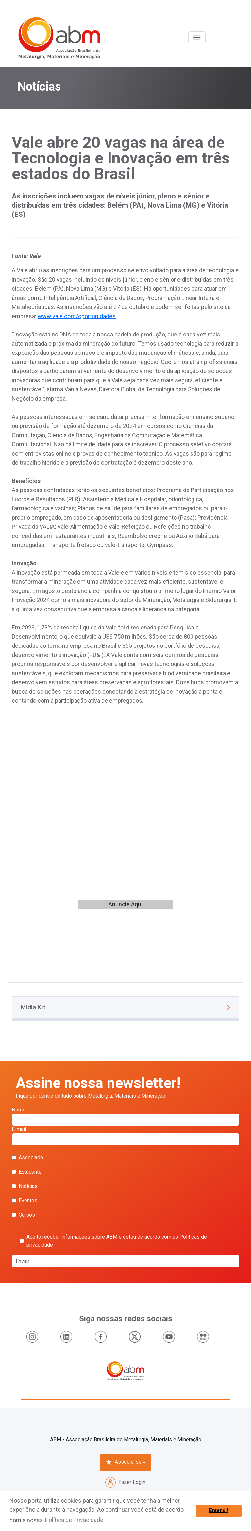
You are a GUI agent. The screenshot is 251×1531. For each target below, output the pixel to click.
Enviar (22, 1261)
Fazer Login (125, 1482)
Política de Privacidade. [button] (75, 1519)
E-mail (125, 1135)
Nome (125, 1116)
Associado (27, 1157)
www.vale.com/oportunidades (77, 316)
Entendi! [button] (218, 1510)
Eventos (24, 1200)
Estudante (27, 1172)
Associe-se (124, 1462)
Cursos (23, 1215)
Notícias (25, 1186)
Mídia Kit (125, 1007)
